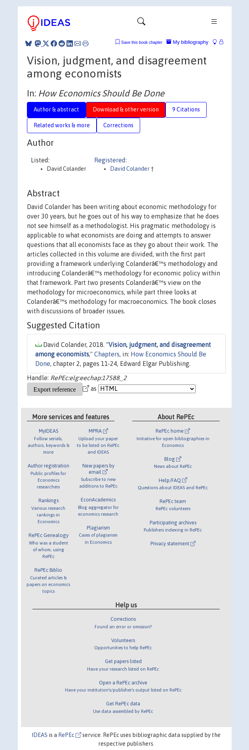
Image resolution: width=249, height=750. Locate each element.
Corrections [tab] (118, 125)
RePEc (69, 735)
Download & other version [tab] (126, 109)
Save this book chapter (141, 42)
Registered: (110, 160)
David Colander (130, 169)
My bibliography (187, 42)
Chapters (107, 354)
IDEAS (40, 735)
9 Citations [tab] (186, 109)
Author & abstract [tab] (56, 109)
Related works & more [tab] (62, 125)
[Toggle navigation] (141, 23)
